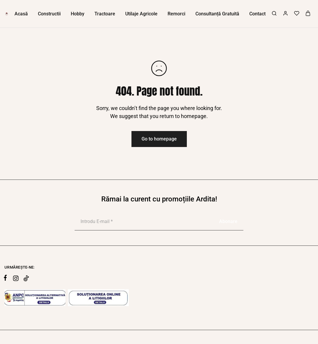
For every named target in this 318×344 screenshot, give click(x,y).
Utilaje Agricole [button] (141, 14)
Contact (257, 14)
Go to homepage (159, 139)
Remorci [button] (176, 14)
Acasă (21, 14)
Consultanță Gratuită (217, 14)
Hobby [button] (77, 14)
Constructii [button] (49, 14)
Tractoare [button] (104, 14)
